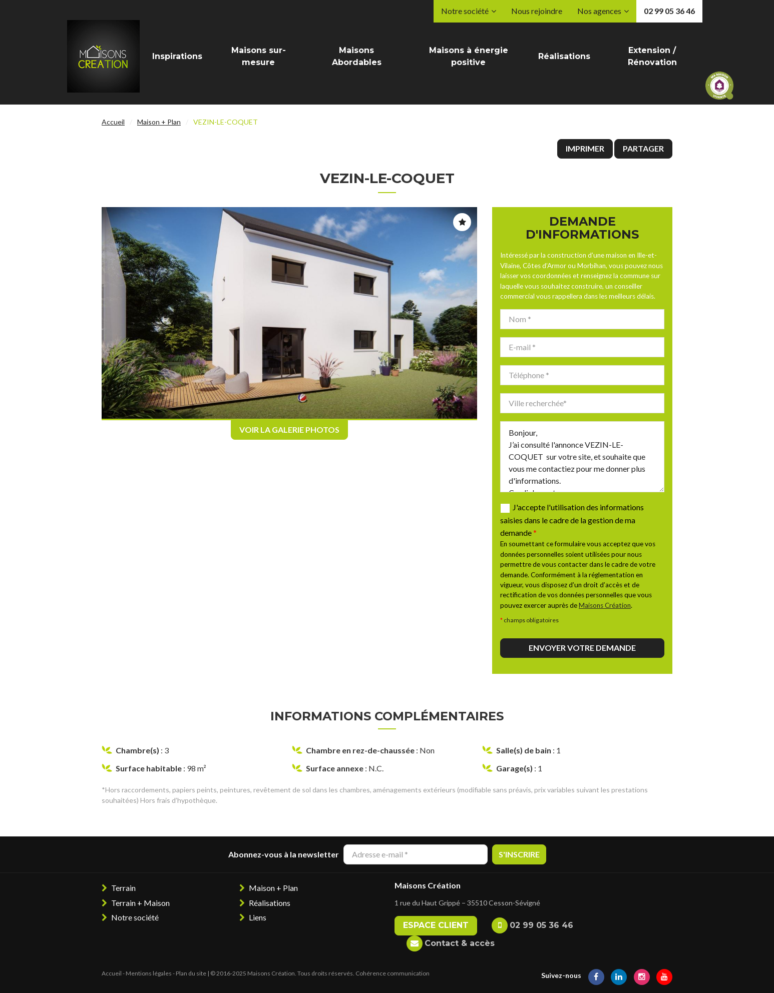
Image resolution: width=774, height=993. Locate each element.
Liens (257, 917)
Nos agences (599, 11)
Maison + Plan (159, 122)
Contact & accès (460, 943)
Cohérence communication (392, 973)
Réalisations (564, 56)
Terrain (123, 887)
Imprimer (585, 148)
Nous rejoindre (536, 11)
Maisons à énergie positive (468, 56)
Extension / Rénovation (652, 56)
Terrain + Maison (140, 902)
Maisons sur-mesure (258, 56)
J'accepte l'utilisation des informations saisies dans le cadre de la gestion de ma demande (572, 520)
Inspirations (177, 56)
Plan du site (191, 973)
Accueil (113, 122)
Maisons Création (605, 605)
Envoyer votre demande (582, 647)
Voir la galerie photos (289, 429)
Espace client (436, 925)
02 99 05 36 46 (669, 11)
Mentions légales (149, 973)
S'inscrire (519, 854)
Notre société (465, 11)
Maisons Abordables (356, 56)
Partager (643, 148)
